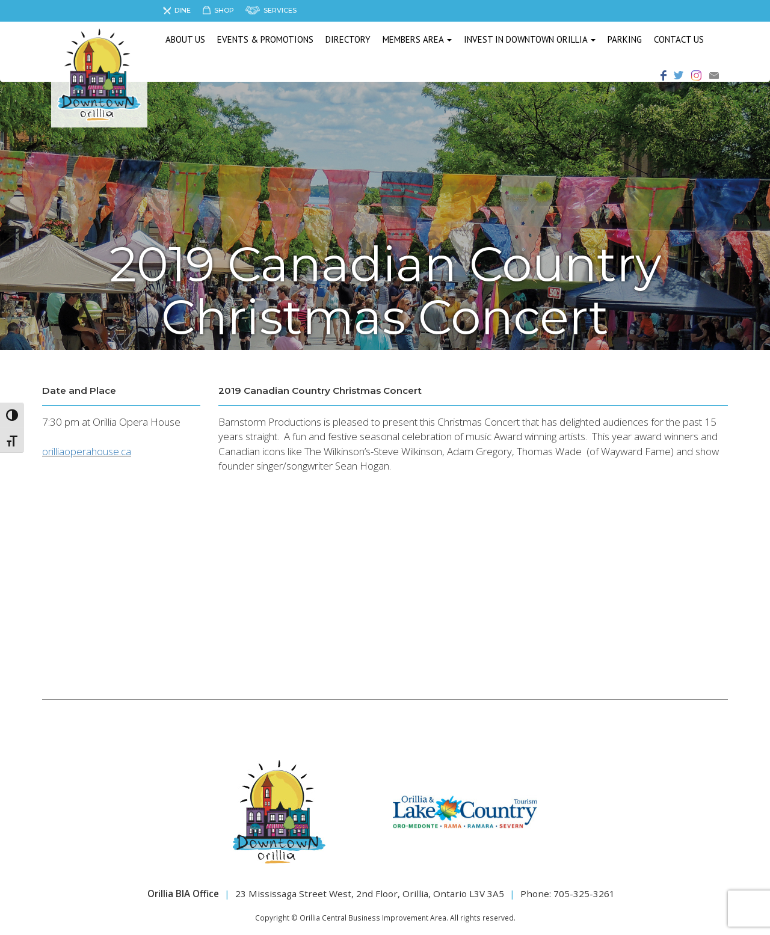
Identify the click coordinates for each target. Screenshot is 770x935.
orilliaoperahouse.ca (86, 451)
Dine (182, 10)
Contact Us (679, 39)
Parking (625, 39)
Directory (348, 39)
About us (185, 39)
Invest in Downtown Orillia (530, 39)
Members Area (417, 39)
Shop (224, 10)
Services (280, 10)
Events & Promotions (265, 39)
